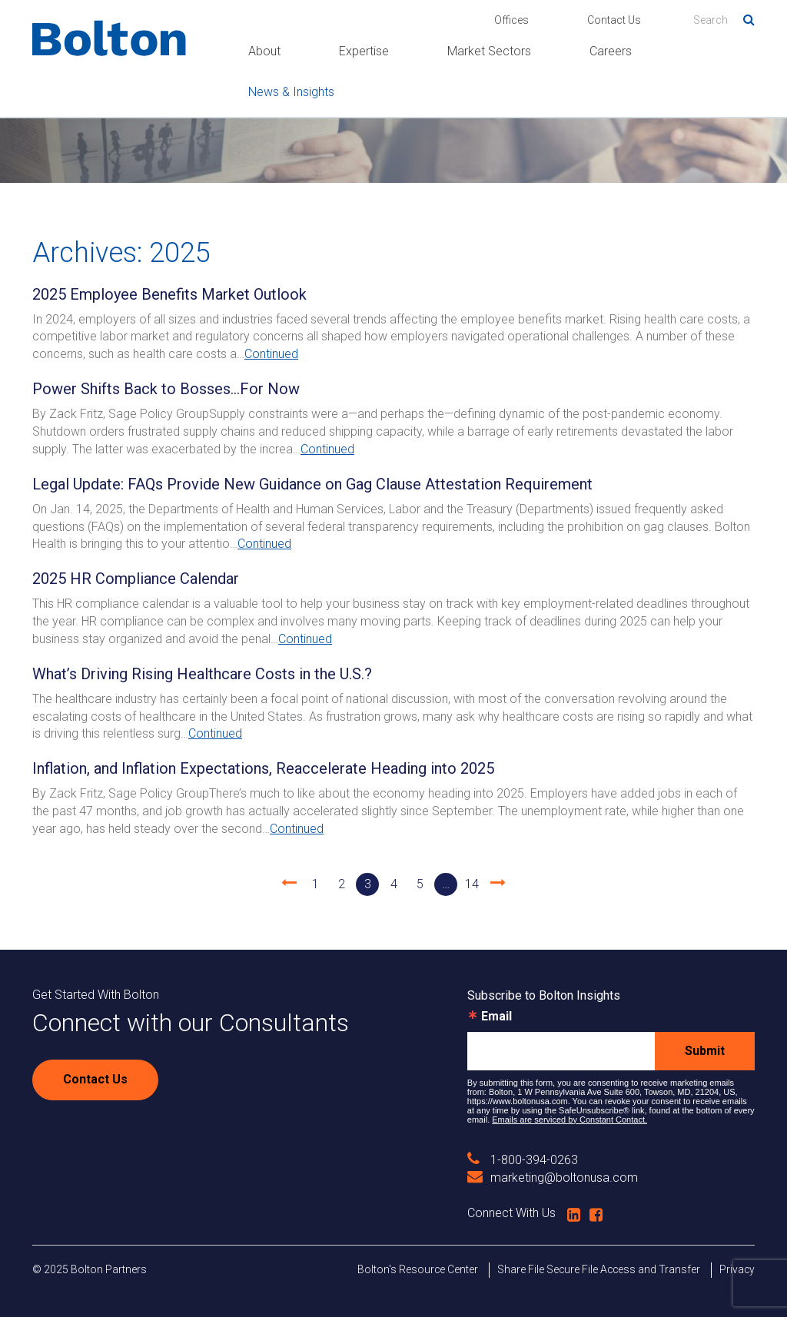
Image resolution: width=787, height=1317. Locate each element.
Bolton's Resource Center (417, 1269)
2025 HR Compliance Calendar (135, 578)
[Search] (724, 20)
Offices (511, 20)
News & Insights (291, 92)
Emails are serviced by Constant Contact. (569, 1119)
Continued (271, 354)
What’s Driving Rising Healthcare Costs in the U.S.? (202, 674)
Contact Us (614, 20)
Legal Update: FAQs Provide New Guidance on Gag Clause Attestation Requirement (312, 484)
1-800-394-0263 (522, 1160)
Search (743, 17)
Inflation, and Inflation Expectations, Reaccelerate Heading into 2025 (263, 768)
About (264, 51)
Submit (705, 1050)
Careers (610, 51)
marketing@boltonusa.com (552, 1177)
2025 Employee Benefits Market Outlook (169, 294)
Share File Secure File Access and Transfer (598, 1269)
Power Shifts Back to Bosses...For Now (166, 389)
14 (472, 884)
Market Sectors (489, 51)
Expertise (364, 51)
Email (496, 1016)
